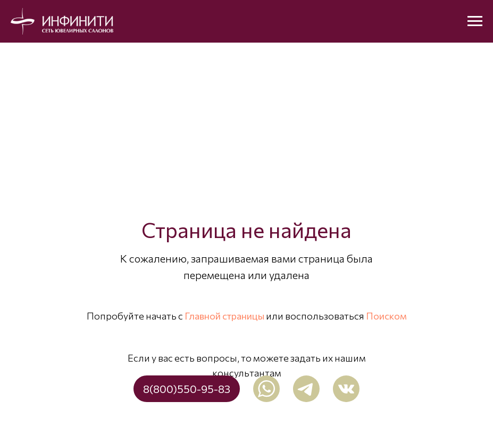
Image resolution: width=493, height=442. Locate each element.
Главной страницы (224, 316)
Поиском (386, 316)
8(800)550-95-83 (186, 388)
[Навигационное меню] (474, 21)
